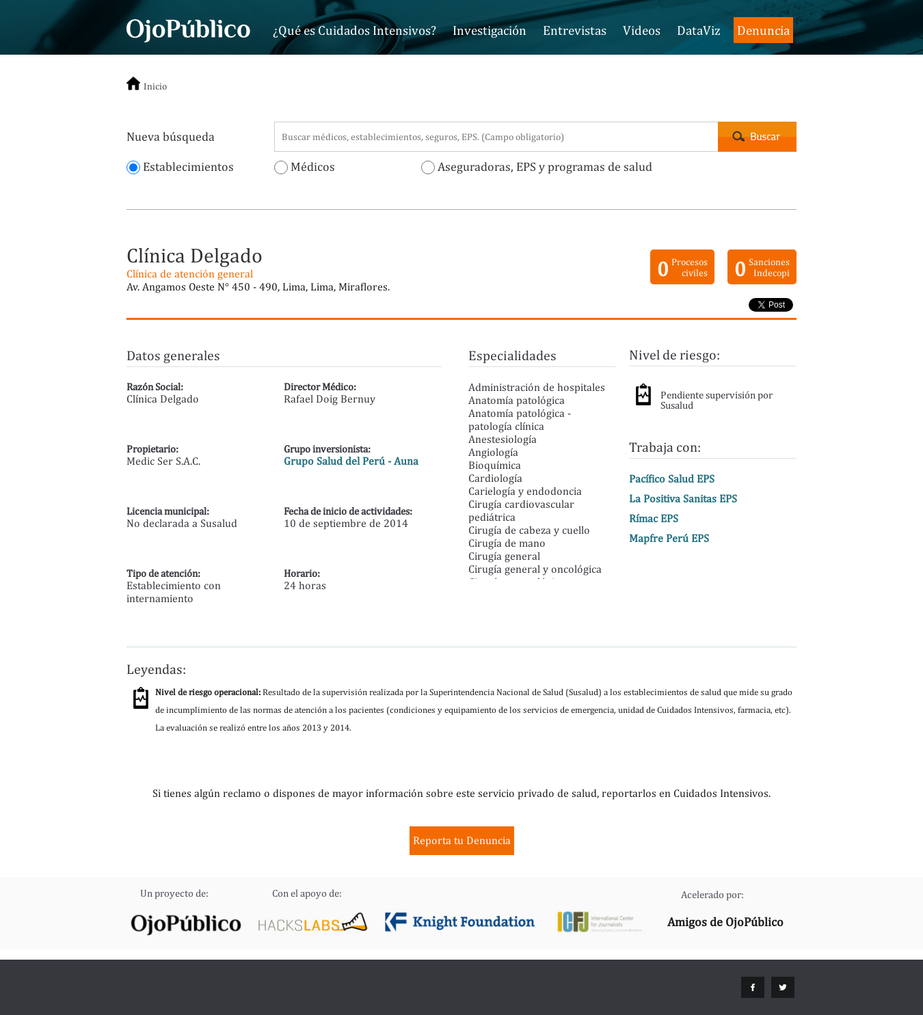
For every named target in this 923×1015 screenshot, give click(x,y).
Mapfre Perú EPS (669, 538)
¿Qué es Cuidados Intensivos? (354, 30)
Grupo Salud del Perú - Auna (351, 461)
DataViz (699, 30)
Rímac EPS (653, 518)
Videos (641, 30)
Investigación (489, 30)
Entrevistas (574, 30)
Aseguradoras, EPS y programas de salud (536, 166)
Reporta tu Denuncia (462, 840)
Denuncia (763, 30)
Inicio (155, 86)
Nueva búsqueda (170, 136)
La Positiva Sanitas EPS (683, 498)
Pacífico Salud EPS (671, 478)
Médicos (304, 166)
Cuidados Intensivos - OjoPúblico (188, 28)
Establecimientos (180, 166)
